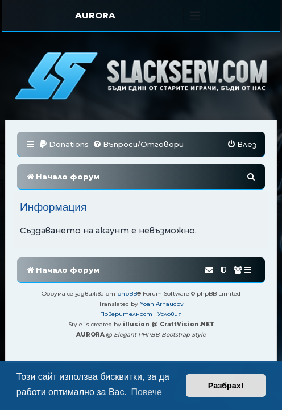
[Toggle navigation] (195, 15)
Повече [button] (146, 392)
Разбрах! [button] (226, 385)
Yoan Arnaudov (162, 304)
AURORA (95, 15)
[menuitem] (64, 144)
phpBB (127, 293)
